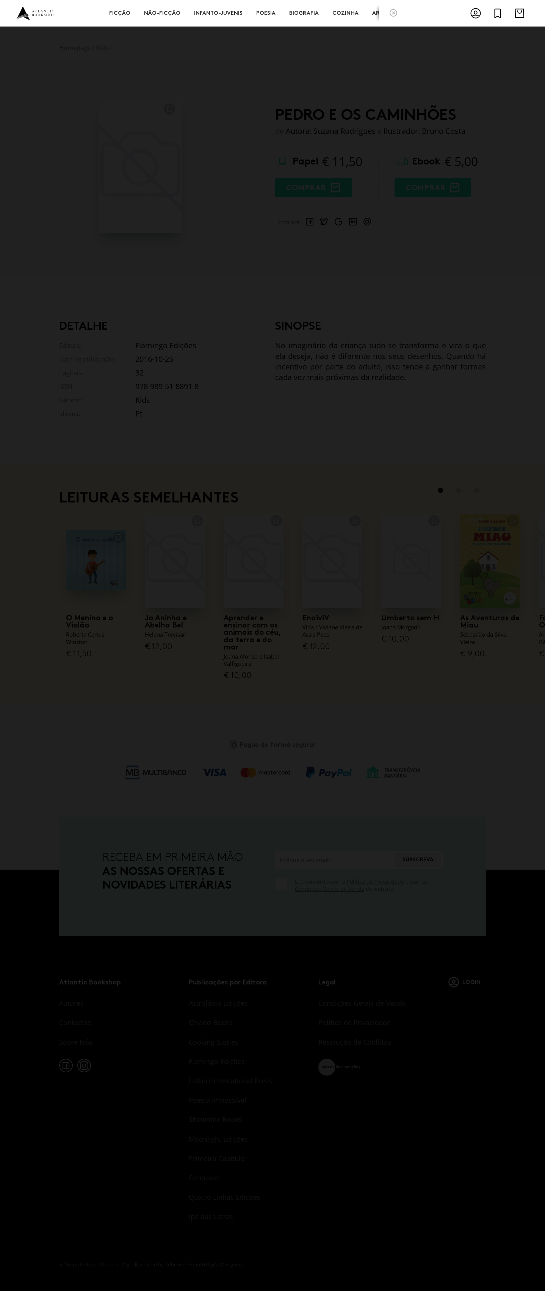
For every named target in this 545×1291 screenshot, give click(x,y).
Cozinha (345, 12)
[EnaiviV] (332, 560)
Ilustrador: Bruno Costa (424, 131)
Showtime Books (215, 1119)
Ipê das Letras (211, 1216)
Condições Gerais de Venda (329, 888)
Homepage (75, 48)
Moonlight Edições (218, 1139)
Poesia (266, 12)
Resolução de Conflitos (355, 1042)
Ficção (119, 12)
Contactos (75, 1022)
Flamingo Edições (217, 1061)
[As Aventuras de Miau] (490, 560)
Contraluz (204, 1177)
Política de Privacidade (375, 881)
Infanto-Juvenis (218, 12)
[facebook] (66, 1065)
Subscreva (418, 859)
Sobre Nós (75, 1042)
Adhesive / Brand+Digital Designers (204, 1264)
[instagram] (84, 1065)
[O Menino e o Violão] (96, 560)
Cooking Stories (213, 1042)
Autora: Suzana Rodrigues (331, 131)
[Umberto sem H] (411, 560)
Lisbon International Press (230, 1080)
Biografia (304, 12)
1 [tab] (440, 490)
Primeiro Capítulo (217, 1158)
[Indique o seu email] (334, 859)
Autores (71, 1003)
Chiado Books (211, 1022)
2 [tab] (458, 490)
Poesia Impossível (217, 1100)
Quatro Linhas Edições (224, 1197)
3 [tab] (477, 490)
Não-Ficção (162, 12)
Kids (102, 48)
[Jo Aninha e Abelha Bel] (175, 560)
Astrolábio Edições (218, 1003)
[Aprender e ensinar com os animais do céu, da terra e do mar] (253, 560)
